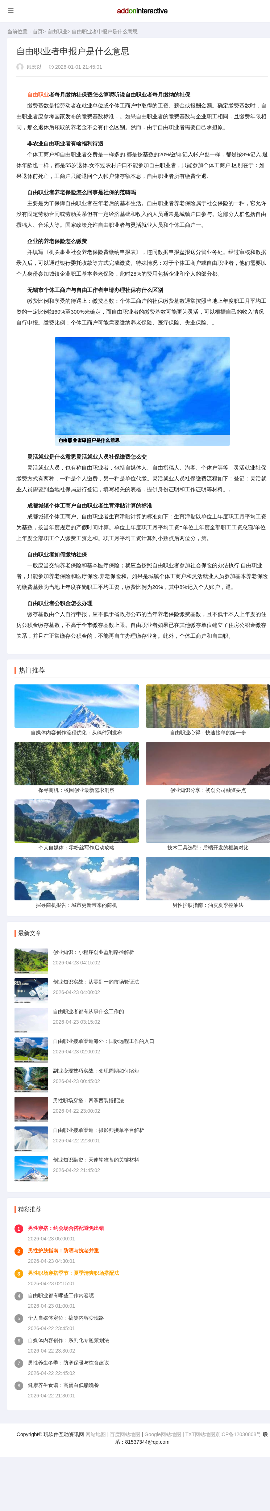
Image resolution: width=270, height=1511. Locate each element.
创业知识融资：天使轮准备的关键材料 (96, 1160)
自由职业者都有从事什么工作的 (88, 1011)
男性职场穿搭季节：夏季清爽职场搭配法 (73, 1273)
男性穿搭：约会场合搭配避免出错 (66, 1228)
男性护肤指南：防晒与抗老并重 (63, 1250)
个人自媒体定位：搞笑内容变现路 (66, 1318)
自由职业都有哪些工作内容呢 (61, 1295)
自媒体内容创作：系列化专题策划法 (68, 1340)
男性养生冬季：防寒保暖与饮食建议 (68, 1363)
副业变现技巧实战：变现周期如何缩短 (96, 1071)
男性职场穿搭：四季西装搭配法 (88, 1100)
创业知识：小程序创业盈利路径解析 (93, 952)
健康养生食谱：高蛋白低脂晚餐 (63, 1385)
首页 (38, 31)
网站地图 (96, 1434)
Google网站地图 (163, 1434)
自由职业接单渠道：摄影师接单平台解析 (98, 1130)
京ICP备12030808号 (238, 1434)
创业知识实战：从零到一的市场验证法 (96, 982)
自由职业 (57, 31)
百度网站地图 (125, 1434)
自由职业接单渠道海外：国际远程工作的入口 (103, 1041)
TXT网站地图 (200, 1434)
